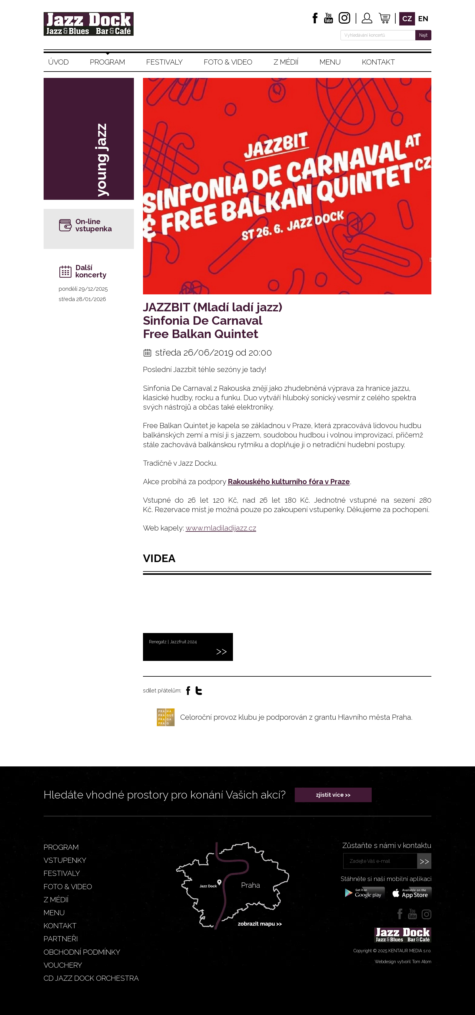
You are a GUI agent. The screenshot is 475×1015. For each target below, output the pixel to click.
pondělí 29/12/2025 (83, 289)
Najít (423, 35)
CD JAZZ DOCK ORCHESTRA (91, 978)
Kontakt (378, 62)
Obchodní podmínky (82, 952)
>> (424, 861)
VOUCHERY (63, 965)
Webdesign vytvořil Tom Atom (403, 961)
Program (107, 62)
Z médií (286, 62)
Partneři (61, 938)
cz (407, 18)
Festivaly (164, 62)
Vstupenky (65, 860)
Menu (330, 62)
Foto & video (228, 62)
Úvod (58, 62)
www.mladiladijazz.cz (221, 528)
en (423, 18)
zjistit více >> (333, 795)
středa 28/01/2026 (82, 299)
